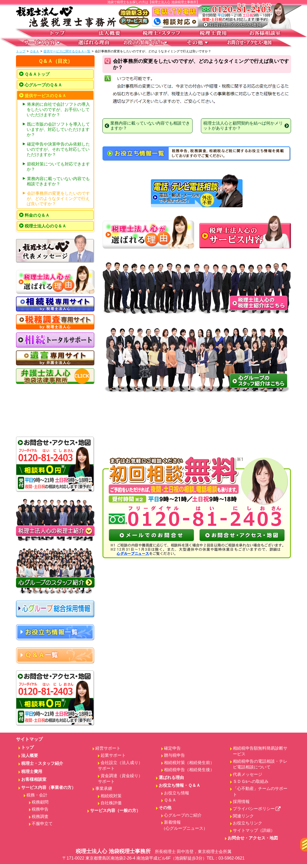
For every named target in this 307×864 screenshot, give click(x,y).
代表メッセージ (247, 774)
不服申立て (42, 823)
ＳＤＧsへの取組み (250, 781)
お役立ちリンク (247, 823)
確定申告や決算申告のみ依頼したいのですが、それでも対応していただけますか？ (58, 149)
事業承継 (103, 788)
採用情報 (241, 801)
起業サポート (113, 755)
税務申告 (40, 809)
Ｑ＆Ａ (34, 51)
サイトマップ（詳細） (254, 830)
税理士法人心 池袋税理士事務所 (153, 854)
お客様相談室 (33, 779)
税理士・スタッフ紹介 (42, 763)
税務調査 (40, 816)
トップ (20, 51)
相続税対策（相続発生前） (189, 762)
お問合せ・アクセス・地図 (253, 838)
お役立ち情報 (176, 793)
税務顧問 (40, 802)
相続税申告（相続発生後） (189, 769)
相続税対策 (111, 796)
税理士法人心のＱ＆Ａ (45, 226)
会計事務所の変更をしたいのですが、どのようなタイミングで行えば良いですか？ (58, 198)
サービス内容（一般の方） (115, 810)
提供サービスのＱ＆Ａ (45, 95)
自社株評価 (111, 803)
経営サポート (107, 748)
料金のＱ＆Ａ (37, 215)
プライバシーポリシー (257, 808)
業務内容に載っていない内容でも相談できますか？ (58, 181)
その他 (165, 807)
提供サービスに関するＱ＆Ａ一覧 (66, 51)
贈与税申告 (174, 755)
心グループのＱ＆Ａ (43, 85)
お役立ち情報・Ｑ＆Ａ (179, 785)
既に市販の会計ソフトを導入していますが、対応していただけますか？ (58, 129)
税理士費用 (31, 771)
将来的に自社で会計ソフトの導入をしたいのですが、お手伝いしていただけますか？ (58, 109)
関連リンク (243, 816)
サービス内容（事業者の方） (48, 787)
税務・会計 (36, 795)
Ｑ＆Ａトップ (37, 74)
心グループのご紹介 (183, 815)
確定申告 (172, 748)
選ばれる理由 (171, 777)
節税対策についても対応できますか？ (58, 166)
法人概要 (29, 755)
